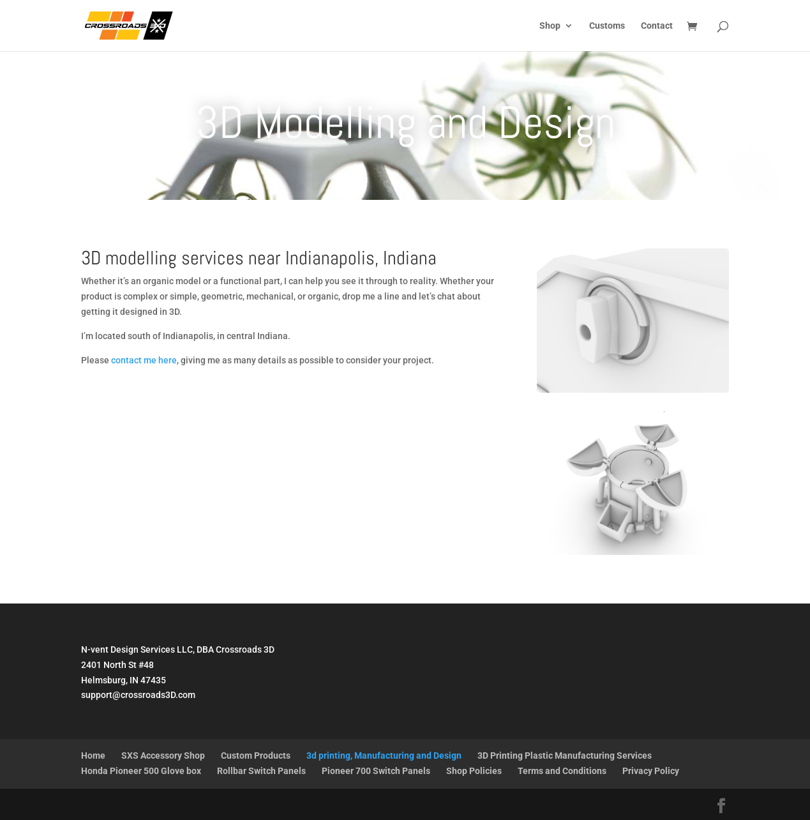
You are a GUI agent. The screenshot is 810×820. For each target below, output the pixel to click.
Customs (607, 26)
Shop (549, 26)
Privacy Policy (650, 771)
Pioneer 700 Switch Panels (376, 771)
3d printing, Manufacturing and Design (383, 755)
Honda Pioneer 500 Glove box (141, 771)
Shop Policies (474, 771)
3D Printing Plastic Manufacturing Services (564, 755)
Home (93, 755)
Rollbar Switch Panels (261, 771)
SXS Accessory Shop (163, 755)
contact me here (144, 360)
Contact (657, 26)
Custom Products (255, 755)
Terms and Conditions (562, 771)
